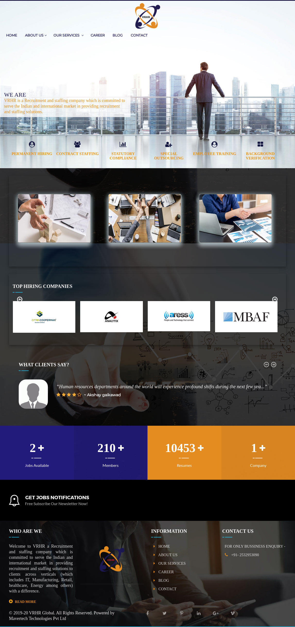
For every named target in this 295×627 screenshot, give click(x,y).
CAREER (98, 35)
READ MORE (25, 602)
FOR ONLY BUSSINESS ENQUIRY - (255, 546)
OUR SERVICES (68, 35)
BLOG (118, 35)
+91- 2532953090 (242, 555)
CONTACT (139, 35)
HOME (12, 35)
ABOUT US (36, 35)
